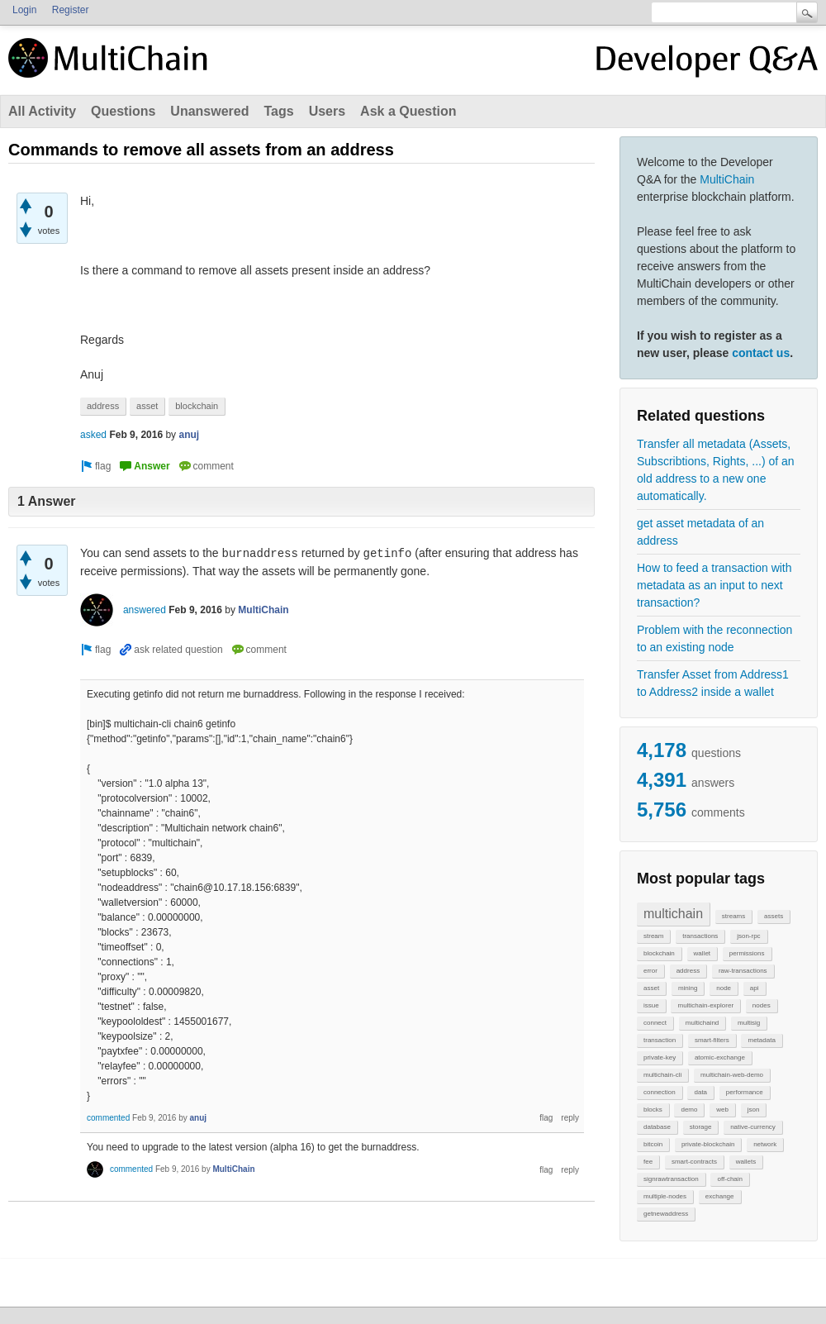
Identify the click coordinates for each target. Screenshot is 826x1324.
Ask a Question (408, 111)
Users (327, 111)
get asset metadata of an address (700, 532)
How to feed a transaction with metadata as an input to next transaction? (714, 585)
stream (653, 936)
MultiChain (727, 179)
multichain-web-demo (731, 1075)
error (650, 970)
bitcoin (652, 1144)
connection (659, 1092)
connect (655, 1022)
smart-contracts (694, 1161)
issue (651, 1005)
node (723, 988)
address (688, 970)
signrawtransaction (671, 1179)
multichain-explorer (705, 1005)
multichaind (702, 1022)
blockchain (659, 953)
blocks (652, 1109)
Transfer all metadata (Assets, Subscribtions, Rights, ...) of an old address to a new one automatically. (716, 469)
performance (744, 1092)
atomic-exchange (720, 1057)
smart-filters (712, 1040)
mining (688, 988)
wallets (746, 1161)
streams (733, 916)
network (764, 1144)
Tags (278, 111)
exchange (719, 1196)
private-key (659, 1057)
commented (108, 1117)
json (754, 1109)
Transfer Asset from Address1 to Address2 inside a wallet (713, 683)
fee (648, 1161)
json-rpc (748, 936)
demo (689, 1109)
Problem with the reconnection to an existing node (714, 638)
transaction (659, 1040)
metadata (761, 1040)
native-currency (753, 1127)
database (657, 1127)
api (754, 988)
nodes (761, 1005)
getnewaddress (665, 1213)
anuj (188, 435)
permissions (747, 953)
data (700, 1092)
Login (24, 10)
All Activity (42, 111)
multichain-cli (662, 1075)
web (722, 1109)
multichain (673, 914)
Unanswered (209, 111)
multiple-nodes (664, 1196)
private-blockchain (707, 1144)
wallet (702, 953)
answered (144, 610)
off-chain (730, 1179)
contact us (761, 353)
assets (773, 916)
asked (93, 435)
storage (701, 1127)
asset (651, 988)
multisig (749, 1022)
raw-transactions (743, 970)
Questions (123, 111)
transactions (700, 936)
